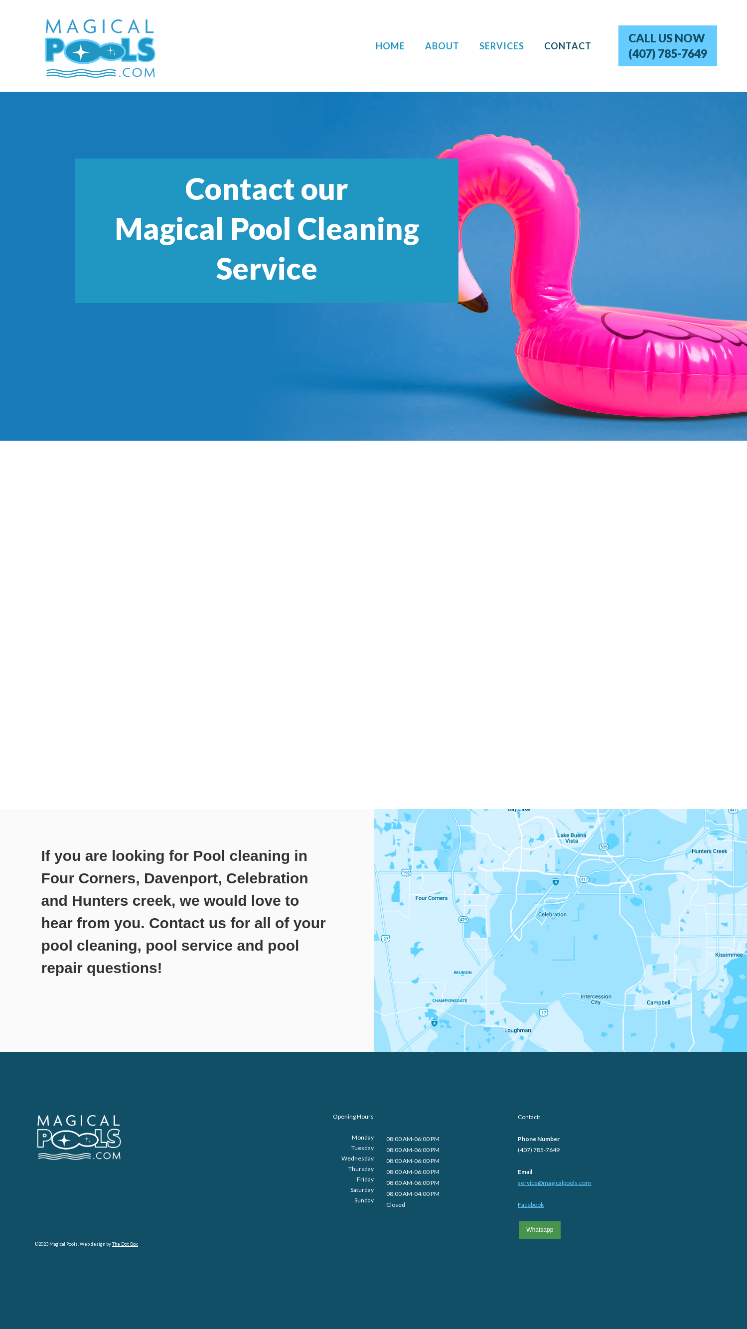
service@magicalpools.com (554, 1182)
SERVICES (501, 45)
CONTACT (568, 45)
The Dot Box (125, 1244)
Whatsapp (539, 1229)
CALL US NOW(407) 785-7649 (667, 45)
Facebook (531, 1204)
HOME (390, 45)
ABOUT (442, 45)
